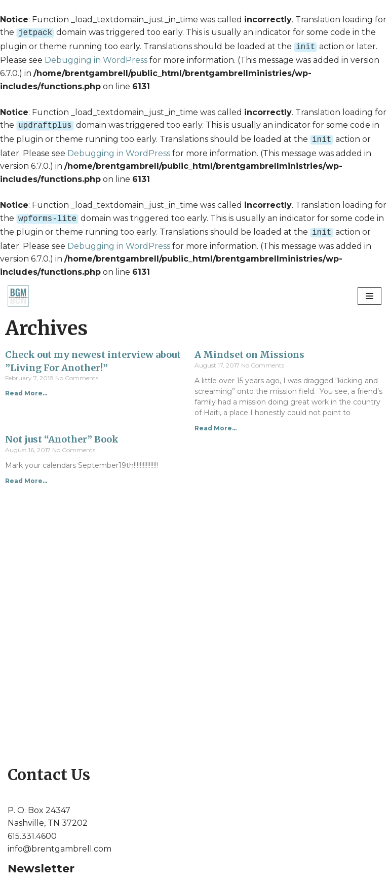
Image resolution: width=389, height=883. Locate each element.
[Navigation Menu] (369, 290)
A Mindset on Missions (249, 348)
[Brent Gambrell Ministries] (18, 290)
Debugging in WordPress (96, 58)
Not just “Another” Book (62, 433)
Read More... (26, 387)
